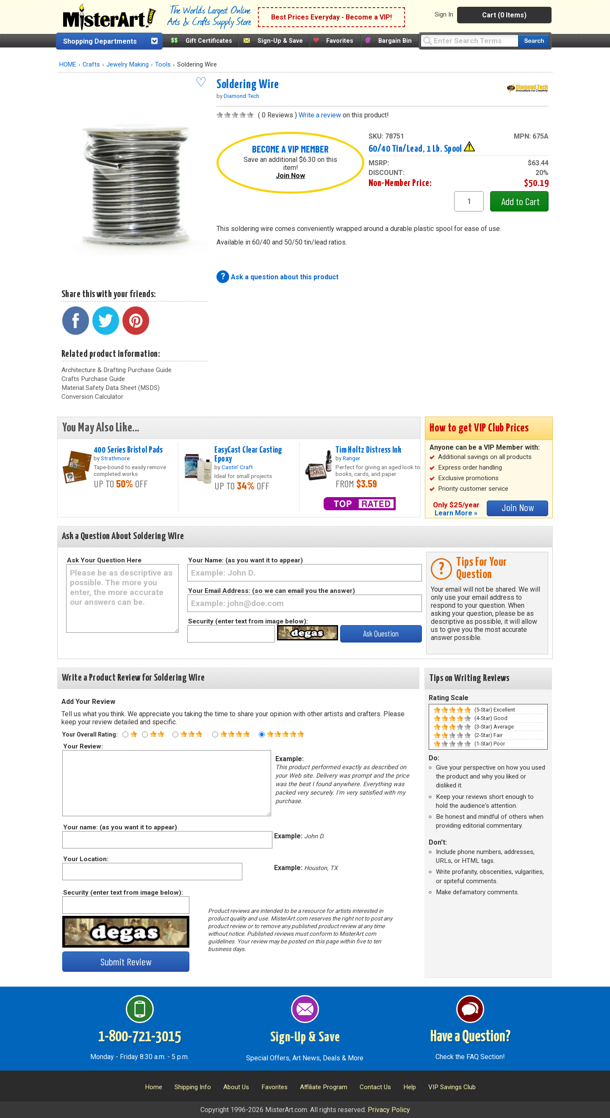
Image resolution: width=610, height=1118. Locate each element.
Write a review (320, 115)
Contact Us (375, 1087)
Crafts (91, 64)
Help (409, 1087)
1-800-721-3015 (139, 1037)
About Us (236, 1087)
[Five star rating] (262, 734)
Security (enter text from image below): (248, 621)
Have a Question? (470, 1037)
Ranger (351, 458)
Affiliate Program (323, 1087)
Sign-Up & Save (280, 40)
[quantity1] (469, 201)
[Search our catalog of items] (533, 40)
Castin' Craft (237, 467)
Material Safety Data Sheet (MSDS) (110, 388)
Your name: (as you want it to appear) (119, 827)
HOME (67, 64)
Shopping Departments (100, 41)
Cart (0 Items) (504, 15)
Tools (163, 64)
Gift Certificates (209, 40)
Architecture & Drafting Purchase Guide (116, 370)
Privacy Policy (389, 1110)
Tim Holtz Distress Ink (369, 450)
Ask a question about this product (284, 277)
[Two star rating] (145, 734)
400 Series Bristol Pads (128, 450)
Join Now (290, 176)
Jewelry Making (127, 64)
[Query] (469, 40)
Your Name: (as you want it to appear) (245, 560)
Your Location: (85, 859)
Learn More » (456, 513)
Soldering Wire (247, 85)
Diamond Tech (241, 95)
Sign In (444, 14)
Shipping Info (193, 1087)
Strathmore (115, 458)
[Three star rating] (175, 734)
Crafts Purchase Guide (93, 379)
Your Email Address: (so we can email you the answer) (271, 591)
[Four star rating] (215, 734)
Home (153, 1087)
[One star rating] (125, 734)
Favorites (339, 40)
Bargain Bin (395, 40)
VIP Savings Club (452, 1087)
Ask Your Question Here (104, 560)
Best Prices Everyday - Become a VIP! (331, 17)
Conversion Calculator (92, 396)
